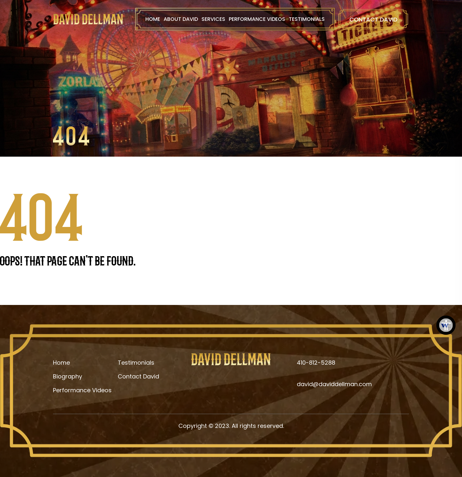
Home (152, 19)
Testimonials (307, 19)
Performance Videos (257, 19)
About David (181, 19)
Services (213, 19)
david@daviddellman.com (334, 384)
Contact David (373, 19)
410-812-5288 (316, 363)
